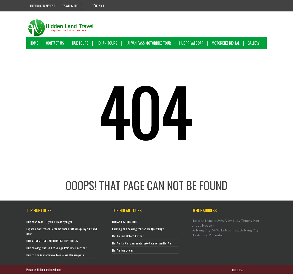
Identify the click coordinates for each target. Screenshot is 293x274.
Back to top (237, 270)
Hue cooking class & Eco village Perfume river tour (56, 247)
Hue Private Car (191, 43)
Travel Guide (70, 6)
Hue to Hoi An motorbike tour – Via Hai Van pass (55, 254)
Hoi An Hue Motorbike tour (128, 235)
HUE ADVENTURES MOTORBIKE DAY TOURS (52, 240)
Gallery (254, 43)
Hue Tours (80, 43)
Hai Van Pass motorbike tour (148, 43)
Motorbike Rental (225, 43)
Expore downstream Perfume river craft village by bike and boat (61, 231)
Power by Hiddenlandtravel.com (43, 269)
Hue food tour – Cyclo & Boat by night (49, 221)
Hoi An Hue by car (122, 250)
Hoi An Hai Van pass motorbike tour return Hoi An (141, 243)
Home (34, 43)
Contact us (55, 43)
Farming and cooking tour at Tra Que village (138, 228)
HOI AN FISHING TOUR (125, 221)
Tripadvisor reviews (42, 6)
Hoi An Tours (107, 43)
